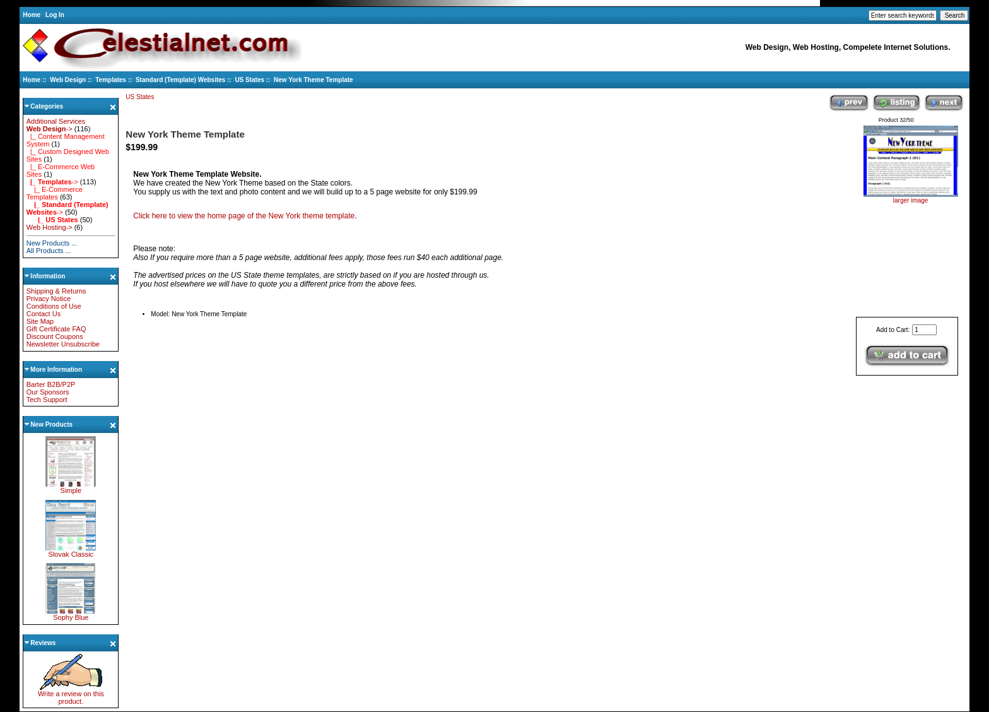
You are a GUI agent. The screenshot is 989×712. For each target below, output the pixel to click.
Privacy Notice (48, 298)
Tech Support (46, 399)
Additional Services (56, 121)
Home (31, 14)
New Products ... (52, 243)
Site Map (40, 321)
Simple (70, 487)
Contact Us (43, 313)
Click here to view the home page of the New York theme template (243, 215)
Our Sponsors (47, 392)
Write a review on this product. (71, 694)
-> (49, 129)
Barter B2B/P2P (51, 384)
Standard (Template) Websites (180, 79)
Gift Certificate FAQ (56, 329)
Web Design (68, 79)
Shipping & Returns (56, 291)
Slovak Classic (70, 551)
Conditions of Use (53, 306)
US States (249, 79)
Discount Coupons (54, 336)
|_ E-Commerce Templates (54, 193)
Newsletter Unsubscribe (63, 344)
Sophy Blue (70, 614)
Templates (110, 79)
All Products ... (48, 250)
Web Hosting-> (49, 227)
